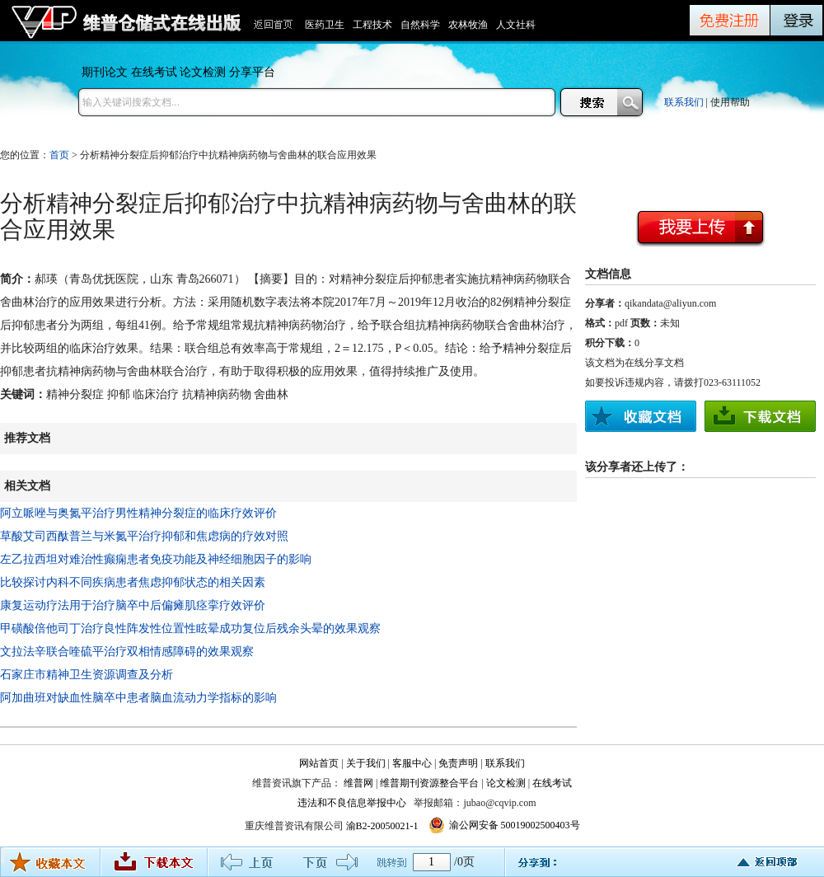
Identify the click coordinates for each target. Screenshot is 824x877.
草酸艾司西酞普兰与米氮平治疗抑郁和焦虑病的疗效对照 (144, 536)
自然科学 (420, 24)
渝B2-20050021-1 (382, 826)
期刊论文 (105, 72)
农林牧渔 (468, 24)
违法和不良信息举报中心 (351, 803)
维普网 (358, 783)
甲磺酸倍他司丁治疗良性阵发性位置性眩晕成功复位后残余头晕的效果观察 (190, 628)
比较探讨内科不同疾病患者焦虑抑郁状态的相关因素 (132, 582)
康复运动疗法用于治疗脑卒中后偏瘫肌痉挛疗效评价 (132, 605)
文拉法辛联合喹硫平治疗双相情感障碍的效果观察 (127, 651)
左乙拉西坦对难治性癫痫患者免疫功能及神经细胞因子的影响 (155, 559)
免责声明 (458, 763)
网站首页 (319, 763)
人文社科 (516, 24)
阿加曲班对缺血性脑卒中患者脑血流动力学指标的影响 (138, 698)
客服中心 (412, 763)
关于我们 (366, 763)
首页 (59, 155)
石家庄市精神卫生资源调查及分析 (86, 674)
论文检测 (203, 72)
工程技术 (372, 24)
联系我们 (684, 102)
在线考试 (154, 72)
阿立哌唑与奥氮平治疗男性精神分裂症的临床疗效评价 (138, 513)
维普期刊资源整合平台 (429, 783)
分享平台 (252, 72)
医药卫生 (324, 24)
